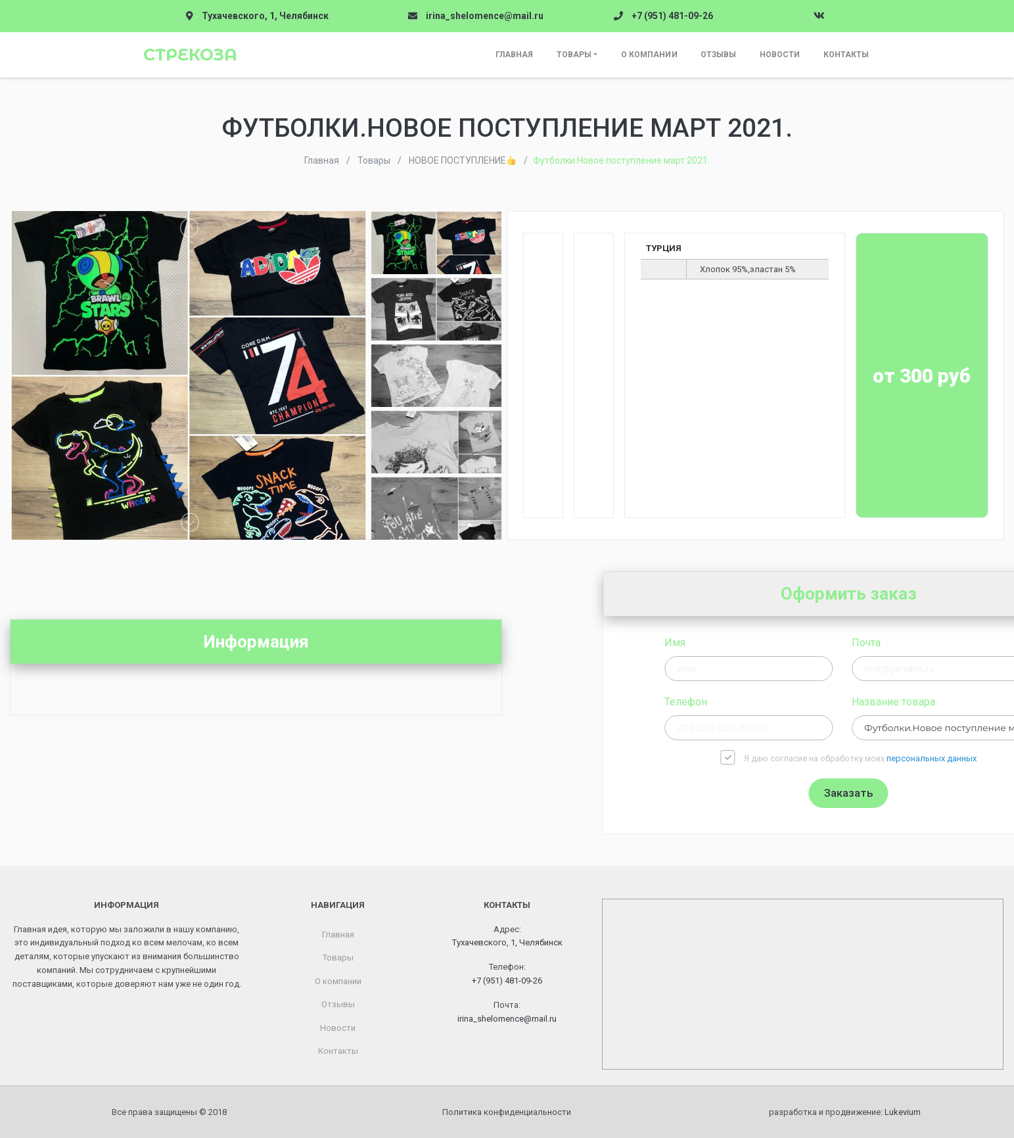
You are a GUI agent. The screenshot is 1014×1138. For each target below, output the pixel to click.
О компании (649, 54)
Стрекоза (190, 54)
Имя (810, 642)
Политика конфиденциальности (506, 1112)
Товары (574, 54)
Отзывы (719, 54)
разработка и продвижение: (845, 1112)
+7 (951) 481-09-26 (672, 16)
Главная (514, 54)
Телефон (821, 702)
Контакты (846, 54)
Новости (780, 54)
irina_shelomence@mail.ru (484, 16)
